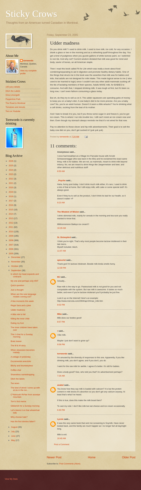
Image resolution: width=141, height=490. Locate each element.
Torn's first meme (18, 401)
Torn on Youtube (13, 111)
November (16, 261)
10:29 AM (61, 228)
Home (92, 457)
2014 (11, 214)
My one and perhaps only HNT (24, 281)
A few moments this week (22, 301)
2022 (11, 179)
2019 (11, 192)
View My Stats (11, 479)
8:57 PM (61, 322)
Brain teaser (16, 341)
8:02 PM (61, 305)
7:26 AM (61, 376)
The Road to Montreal (15, 103)
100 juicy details (13, 87)
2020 (11, 187)
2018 (11, 196)
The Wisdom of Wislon (68, 212)
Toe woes (15, 383)
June (13, 436)
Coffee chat (16, 370)
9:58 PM (61, 344)
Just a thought (17, 290)
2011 (11, 227)
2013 (11, 218)
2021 (11, 183)
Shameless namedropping (22, 374)
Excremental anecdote (21, 361)
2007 (11, 245)
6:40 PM (61, 410)
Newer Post (54, 457)
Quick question (17, 285)
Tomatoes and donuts (15, 107)
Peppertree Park (13, 99)
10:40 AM (61, 438)
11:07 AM (61, 251)
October (15, 266)
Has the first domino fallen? (23, 421)
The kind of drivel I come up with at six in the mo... (25, 389)
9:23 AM (61, 202)
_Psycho (61, 180)
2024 (11, 170)
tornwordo (62, 353)
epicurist (61, 260)
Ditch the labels (18, 379)
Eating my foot (17, 323)
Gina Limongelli (13, 95)
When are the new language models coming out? (23, 295)
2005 (11, 253)
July (13, 431)
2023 (11, 174)
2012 (11, 223)
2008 (11, 240)
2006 (11, 249)
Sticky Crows (31, 13)
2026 (11, 161)
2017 (11, 200)
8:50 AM (61, 171)
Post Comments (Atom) (69, 463)
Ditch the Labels (13, 91)
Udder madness (18, 310)
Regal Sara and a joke (21, 305)
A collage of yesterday (21, 357)
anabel (60, 385)
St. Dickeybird (64, 237)
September (16, 270)
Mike (59, 314)
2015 (11, 209)
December (16, 257)
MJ (58, 277)
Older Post (128, 457)
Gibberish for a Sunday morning (25, 406)
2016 (11, 205)
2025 (11, 165)
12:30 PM (61, 268)
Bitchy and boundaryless (22, 365)
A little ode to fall (18, 314)
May (13, 440)
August (14, 427)
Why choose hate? (19, 417)
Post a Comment (61, 444)
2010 (11, 231)
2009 (11, 236)
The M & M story (18, 345)
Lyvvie (60, 419)
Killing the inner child (20, 318)
